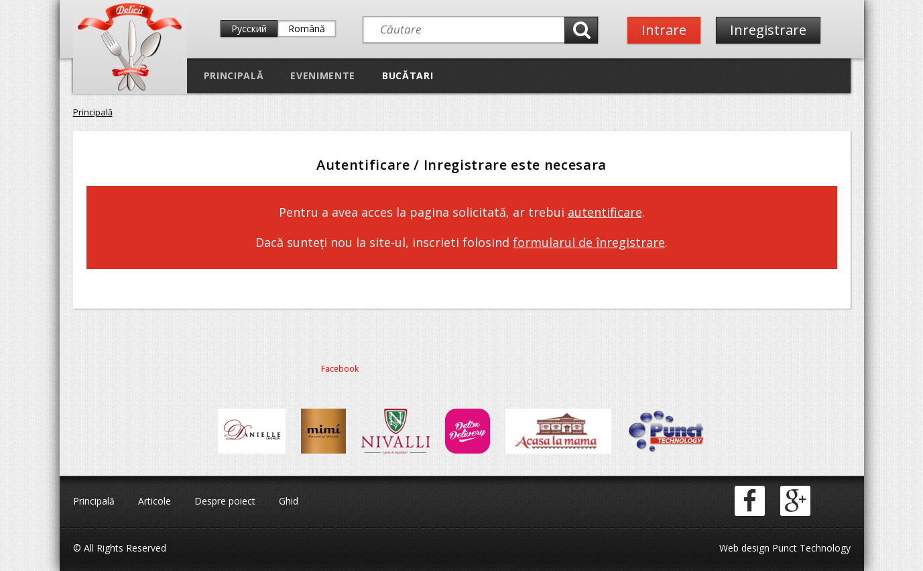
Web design (744, 547)
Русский (249, 28)
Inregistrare (768, 30)
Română (306, 28)
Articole (154, 501)
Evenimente (322, 75)
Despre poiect (224, 501)
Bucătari (407, 75)
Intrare (663, 30)
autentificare (605, 212)
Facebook (340, 368)
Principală (234, 75)
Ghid (288, 501)
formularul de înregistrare (589, 242)
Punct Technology (810, 547)
